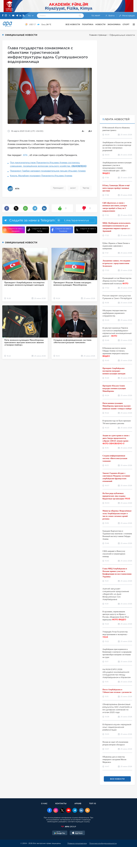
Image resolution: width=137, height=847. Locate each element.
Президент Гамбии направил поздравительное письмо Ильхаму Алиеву (48, 171)
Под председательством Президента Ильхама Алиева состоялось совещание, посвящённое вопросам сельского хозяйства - (48, 164)
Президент (58, 188)
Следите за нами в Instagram (14, 230)
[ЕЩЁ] (133, 24)
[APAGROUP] (68, 826)
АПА (25, 155)
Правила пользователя (77, 843)
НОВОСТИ (100, 24)
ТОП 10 (92, 803)
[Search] (80, 16)
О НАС (44, 803)
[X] (10, 15)
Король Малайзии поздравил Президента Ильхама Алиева (41, 175)
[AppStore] (77, 833)
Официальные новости (122, 35)
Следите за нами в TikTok (37, 230)
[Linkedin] (20, 15)
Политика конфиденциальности (103, 843)
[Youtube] (13, 15)
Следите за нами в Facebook (61, 230)
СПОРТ (126, 24)
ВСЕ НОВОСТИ (73, 24)
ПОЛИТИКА (87, 24)
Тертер (86, 188)
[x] (62, 810)
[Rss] (23, 15)
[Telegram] (17, 15)
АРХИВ (77, 803)
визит (73, 188)
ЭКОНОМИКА (114, 24)
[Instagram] (6, 15)
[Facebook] (2, 15)
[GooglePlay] (59, 833)
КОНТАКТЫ (60, 803)
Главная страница (97, 35)
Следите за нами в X (86, 230)
